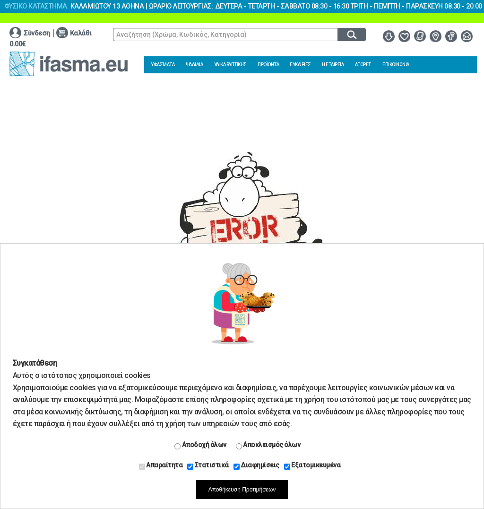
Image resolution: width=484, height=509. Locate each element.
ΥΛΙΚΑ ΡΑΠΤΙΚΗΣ (230, 64)
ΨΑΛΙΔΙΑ (194, 64)
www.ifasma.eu (68, 64)
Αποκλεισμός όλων (268, 445)
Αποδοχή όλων (200, 445)
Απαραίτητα (161, 465)
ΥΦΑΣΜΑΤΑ (162, 64)
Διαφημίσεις (256, 465)
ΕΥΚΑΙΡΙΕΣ (300, 64)
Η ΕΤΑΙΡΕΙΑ (333, 64)
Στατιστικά (208, 465)
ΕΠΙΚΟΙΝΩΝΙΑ (395, 64)
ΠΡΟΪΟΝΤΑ (268, 64)
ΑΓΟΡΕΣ (363, 64)
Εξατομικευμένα (312, 465)
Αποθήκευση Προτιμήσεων (242, 489)
